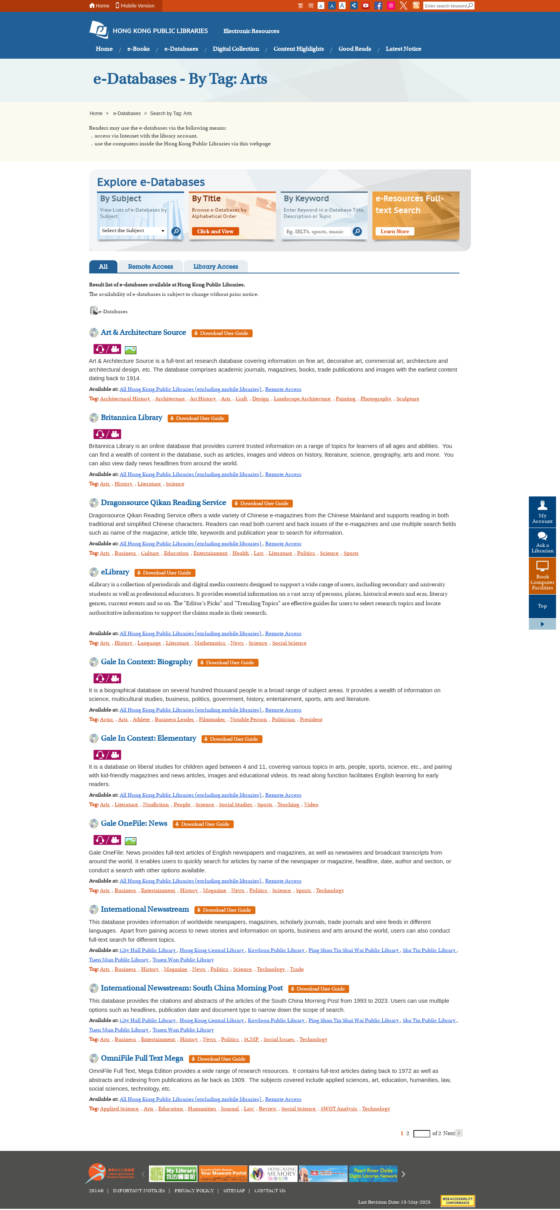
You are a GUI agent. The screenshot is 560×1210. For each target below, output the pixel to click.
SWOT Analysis (339, 1109)
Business (126, 553)
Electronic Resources (251, 31)
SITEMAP (234, 1191)
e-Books (138, 49)
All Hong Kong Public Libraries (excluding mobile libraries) (191, 389)
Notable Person (249, 720)
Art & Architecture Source (143, 333)
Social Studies (236, 805)
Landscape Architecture (303, 399)
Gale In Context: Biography (146, 662)
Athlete (142, 720)
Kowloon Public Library (277, 951)
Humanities (202, 1109)
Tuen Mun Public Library (119, 960)
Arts (226, 399)
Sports (351, 553)
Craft (242, 399)
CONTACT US (270, 1191)
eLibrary (115, 572)
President (311, 720)
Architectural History (125, 399)
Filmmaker (212, 720)
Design (261, 399)
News (238, 643)
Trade (297, 969)
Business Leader (175, 720)
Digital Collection (236, 49)
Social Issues (280, 1040)
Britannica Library (132, 418)
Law (259, 553)
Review (268, 1109)
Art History (203, 399)
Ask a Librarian (543, 548)
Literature (150, 484)
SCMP (252, 1040)
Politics (306, 553)
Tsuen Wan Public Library (183, 960)
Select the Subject (123, 231)
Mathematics (210, 643)
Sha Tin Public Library (430, 951)
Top (542, 606)
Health (241, 553)
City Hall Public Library (148, 951)
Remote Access (150, 267)
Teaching (288, 805)
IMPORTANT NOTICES (139, 1191)
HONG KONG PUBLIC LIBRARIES (160, 31)
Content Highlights (298, 49)
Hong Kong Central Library (212, 951)
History (124, 484)
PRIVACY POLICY (194, 1191)
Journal (230, 1109)
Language (150, 643)
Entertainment (211, 553)
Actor (107, 720)
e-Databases (181, 49)
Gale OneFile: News (134, 824)
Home (103, 5)
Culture (150, 553)
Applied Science (120, 1109)
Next (453, 1133)
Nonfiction (156, 805)
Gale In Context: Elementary (148, 739)
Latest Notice (403, 49)
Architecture (170, 399)
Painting (346, 399)
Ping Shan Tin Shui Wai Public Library (354, 951)
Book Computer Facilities (542, 582)
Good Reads (355, 49)
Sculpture (407, 399)
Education (177, 553)
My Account (542, 518)
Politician (284, 720)
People (183, 805)
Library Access (215, 267)
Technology (330, 891)
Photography (377, 399)
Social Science (289, 643)
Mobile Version (138, 5)
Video (311, 805)
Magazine (215, 891)
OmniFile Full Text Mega (142, 1059)
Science (175, 484)
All (103, 267)
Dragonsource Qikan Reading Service (163, 503)
